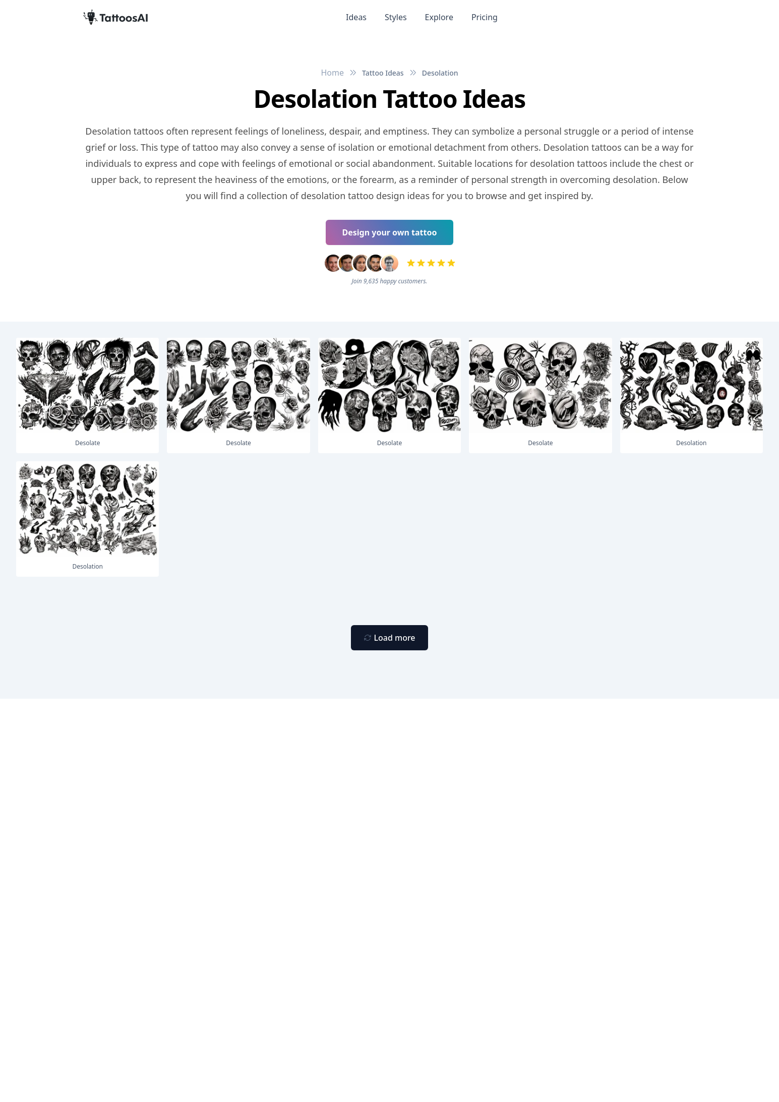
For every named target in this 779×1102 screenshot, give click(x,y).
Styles (396, 17)
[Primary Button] (389, 637)
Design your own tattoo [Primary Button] (389, 232)
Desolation (440, 73)
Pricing (484, 17)
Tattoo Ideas (383, 73)
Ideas (356, 17)
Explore (439, 17)
